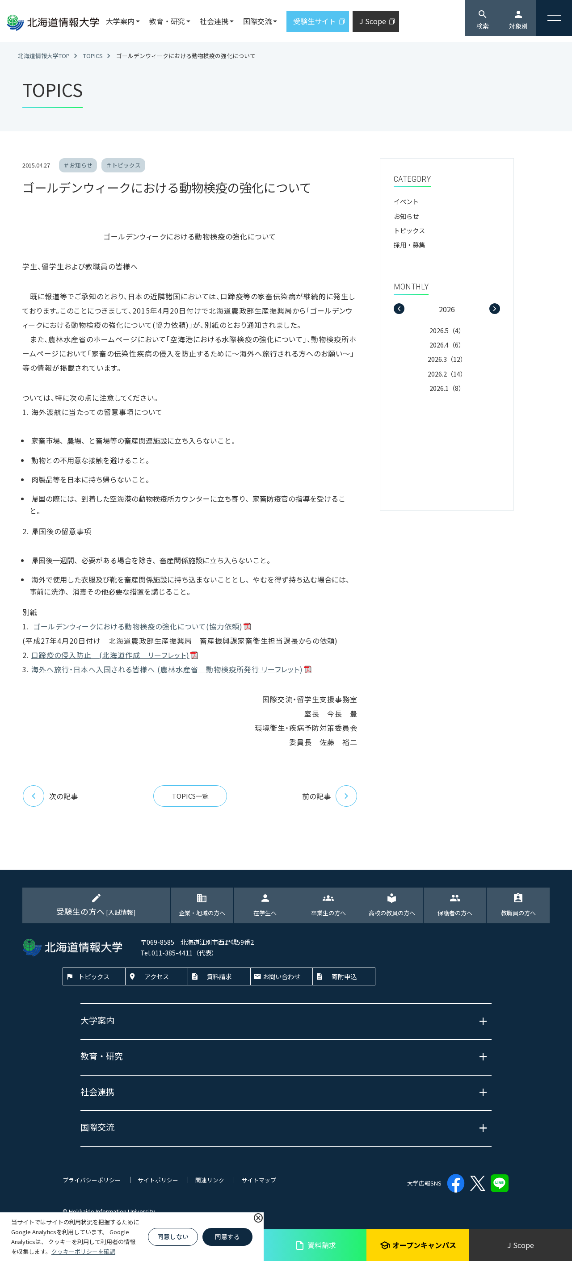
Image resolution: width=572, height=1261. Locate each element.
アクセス (156, 976)
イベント (406, 201)
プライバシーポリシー (92, 1180)
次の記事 (50, 796)
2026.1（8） (447, 388)
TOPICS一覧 (190, 795)
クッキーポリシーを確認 (83, 1251)
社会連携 (214, 21)
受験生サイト (314, 21)
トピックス (409, 230)
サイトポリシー (158, 1180)
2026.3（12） (447, 359)
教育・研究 (167, 21)
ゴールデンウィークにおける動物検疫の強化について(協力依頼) (137, 626)
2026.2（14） (447, 373)
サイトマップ (258, 1180)
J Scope (520, 1245)
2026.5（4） (447, 330)
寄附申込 (344, 976)
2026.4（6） (447, 344)
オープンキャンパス (417, 1245)
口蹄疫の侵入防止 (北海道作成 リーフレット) (110, 654)
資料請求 (315, 1245)
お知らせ (406, 216)
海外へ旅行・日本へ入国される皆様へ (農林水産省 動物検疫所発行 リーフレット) (167, 669)
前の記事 (330, 796)
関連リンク (209, 1180)
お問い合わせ (281, 976)
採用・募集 (409, 244)
